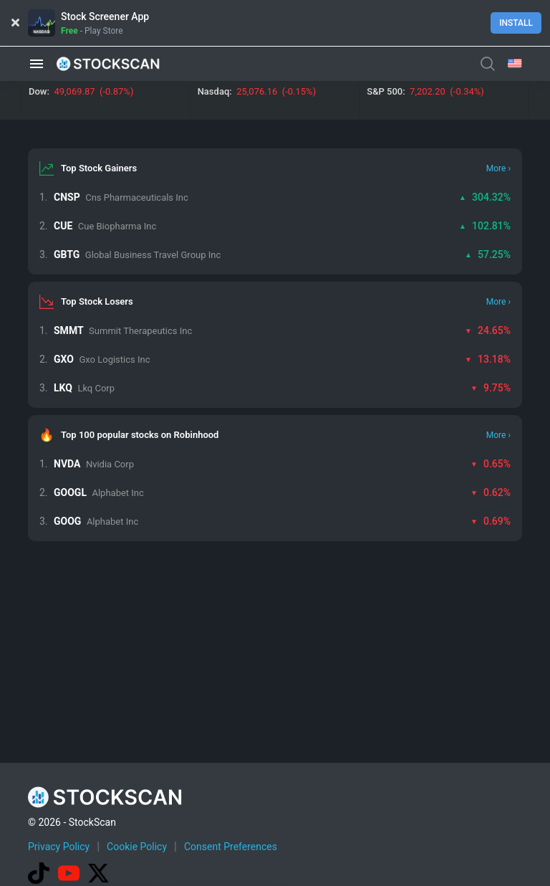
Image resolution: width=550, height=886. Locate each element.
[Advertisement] (288, 845)
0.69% (491, 521)
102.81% (485, 226)
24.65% (488, 330)
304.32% (485, 197)
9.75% (491, 388)
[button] (36, 63)
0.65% (491, 464)
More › (498, 168)
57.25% (488, 254)
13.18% (488, 359)
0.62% (491, 492)
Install (516, 23)
